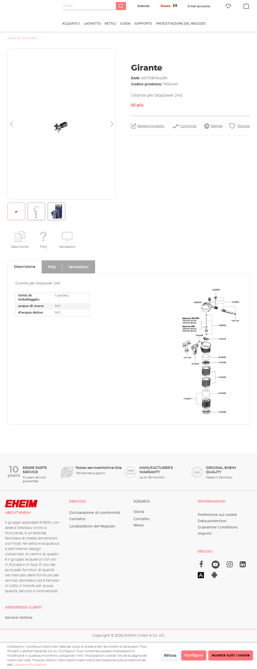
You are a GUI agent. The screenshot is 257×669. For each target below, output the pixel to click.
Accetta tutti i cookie (231, 655)
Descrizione (19, 246)
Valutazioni (67, 246)
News (139, 525)
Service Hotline (19, 618)
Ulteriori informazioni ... (31, 664)
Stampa (216, 126)
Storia (139, 512)
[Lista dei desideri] (228, 6)
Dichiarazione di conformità (94, 513)
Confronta (188, 126)
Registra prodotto (150, 126)
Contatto (77, 519)
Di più (137, 105)
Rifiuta (170, 655)
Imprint (205, 533)
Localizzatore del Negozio (92, 526)
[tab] (25, 266)
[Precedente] (11, 124)
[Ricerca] (121, 6)
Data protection (212, 521)
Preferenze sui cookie (217, 515)
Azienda (143, 6)
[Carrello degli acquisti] (246, 5)
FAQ (43, 246)
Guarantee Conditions (218, 527)
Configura (193, 655)
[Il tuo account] (199, 6)
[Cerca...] (89, 6)
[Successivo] (112, 124)
